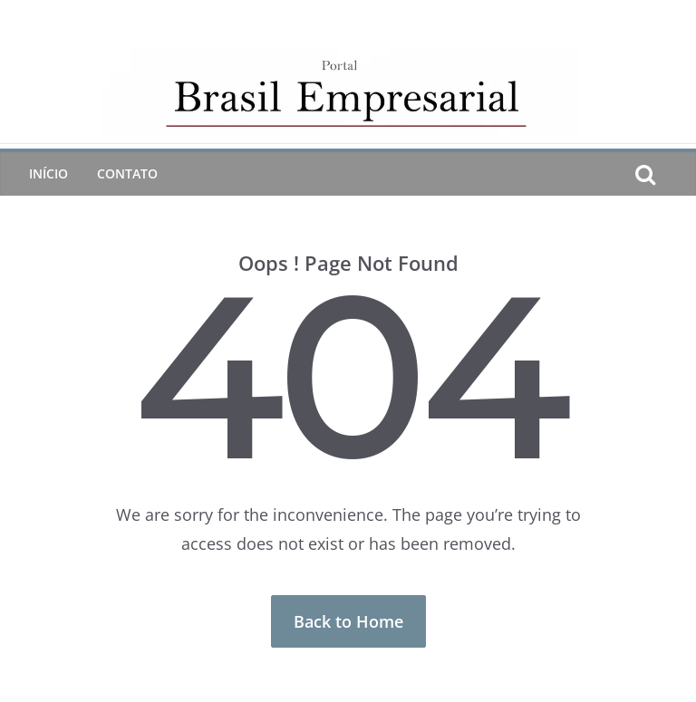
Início (48, 173)
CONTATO (127, 173)
